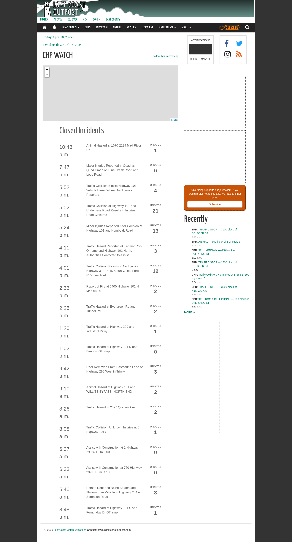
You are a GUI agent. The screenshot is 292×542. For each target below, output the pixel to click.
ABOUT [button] (186, 27)
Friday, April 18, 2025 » (58, 37)
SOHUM (96, 19)
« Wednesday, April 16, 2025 (62, 45)
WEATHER (131, 27)
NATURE (117, 27)
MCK (85, 19)
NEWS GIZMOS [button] (70, 27)
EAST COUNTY (113, 19)
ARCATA (58, 19)
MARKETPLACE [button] (167, 27)
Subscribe (215, 204)
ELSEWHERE (147, 27)
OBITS (88, 27)
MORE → (189, 312)
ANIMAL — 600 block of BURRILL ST (220, 241)
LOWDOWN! (101, 27)
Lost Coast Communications (70, 529)
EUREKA (44, 19)
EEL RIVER (72, 19)
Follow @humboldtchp (165, 56)
